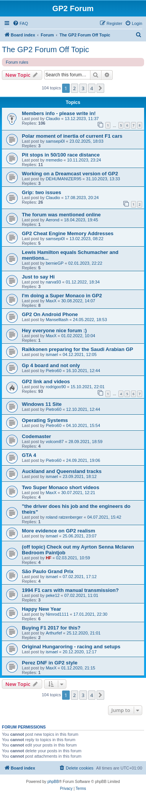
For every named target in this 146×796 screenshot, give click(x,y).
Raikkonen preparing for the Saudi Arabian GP (77, 349)
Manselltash (57, 319)
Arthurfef (54, 633)
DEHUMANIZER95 (63, 178)
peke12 (52, 595)
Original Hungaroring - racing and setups (71, 646)
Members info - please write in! (59, 113)
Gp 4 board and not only (51, 365)
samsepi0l (55, 141)
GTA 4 (29, 455)
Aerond (52, 220)
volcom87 (55, 441)
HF (48, 557)
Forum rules (17, 62)
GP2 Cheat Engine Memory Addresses (67, 233)
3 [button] (83, 88)
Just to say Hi (38, 277)
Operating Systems (45, 420)
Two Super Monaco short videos (60, 487)
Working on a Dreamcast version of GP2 (70, 173)
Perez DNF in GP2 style (49, 663)
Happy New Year (41, 609)
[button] (100, 88)
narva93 (53, 282)
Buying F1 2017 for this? (51, 628)
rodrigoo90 (56, 386)
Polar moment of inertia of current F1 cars (72, 136)
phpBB (53, 782)
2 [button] (74, 88)
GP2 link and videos (46, 381)
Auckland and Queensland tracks (62, 471)
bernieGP (54, 263)
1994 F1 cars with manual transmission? (70, 590)
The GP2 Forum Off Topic (45, 49)
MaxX (51, 300)
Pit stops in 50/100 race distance (61, 155)
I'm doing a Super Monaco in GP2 (62, 295)
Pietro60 (53, 370)
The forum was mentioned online (61, 215)
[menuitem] (20, 23)
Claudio (53, 118)
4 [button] (91, 88)
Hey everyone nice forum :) (54, 330)
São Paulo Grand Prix (48, 571)
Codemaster (36, 436)
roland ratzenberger (64, 517)
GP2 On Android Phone (50, 314)
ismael (52, 354)
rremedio (54, 160)
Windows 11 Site (42, 404)
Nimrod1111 (57, 614)
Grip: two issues (41, 192)
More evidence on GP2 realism (58, 531)
